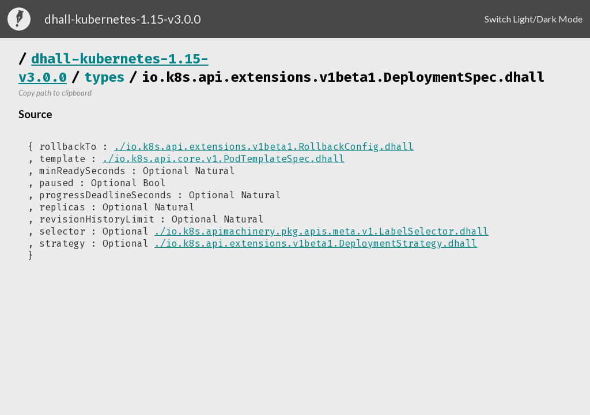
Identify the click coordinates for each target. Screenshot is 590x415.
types (104, 77)
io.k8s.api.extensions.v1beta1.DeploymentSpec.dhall (343, 77)
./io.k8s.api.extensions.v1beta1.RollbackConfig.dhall (264, 147)
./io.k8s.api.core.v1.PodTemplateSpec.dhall (224, 159)
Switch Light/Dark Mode (534, 18)
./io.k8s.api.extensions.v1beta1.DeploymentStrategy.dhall (315, 243)
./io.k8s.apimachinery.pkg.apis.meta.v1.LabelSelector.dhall (321, 231)
